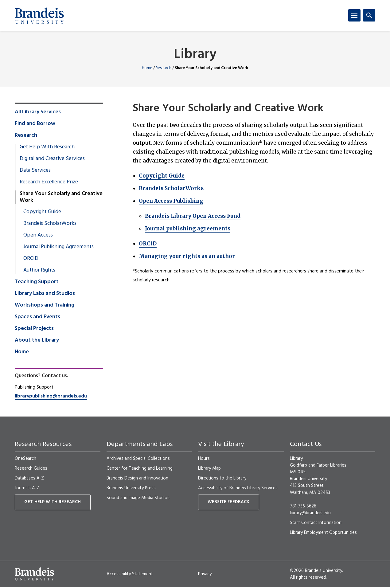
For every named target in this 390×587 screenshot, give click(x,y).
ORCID (148, 243)
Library (195, 54)
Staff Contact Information (315, 522)
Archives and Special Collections (138, 458)
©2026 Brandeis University (316, 570)
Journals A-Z (27, 488)
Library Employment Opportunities (323, 532)
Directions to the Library (222, 478)
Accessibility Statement (130, 574)
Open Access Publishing (171, 201)
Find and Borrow (35, 123)
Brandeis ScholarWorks (171, 188)
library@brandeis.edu (310, 513)
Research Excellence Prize (49, 182)
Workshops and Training (44, 305)
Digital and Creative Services (52, 158)
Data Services (35, 170)
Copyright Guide (162, 175)
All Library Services (38, 112)
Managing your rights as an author (187, 256)
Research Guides (31, 468)
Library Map (209, 468)
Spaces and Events (37, 317)
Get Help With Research (47, 147)
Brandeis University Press (131, 488)
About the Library (37, 340)
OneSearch (25, 458)
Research (163, 68)
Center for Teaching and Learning (140, 468)
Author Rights (39, 270)
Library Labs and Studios (45, 293)
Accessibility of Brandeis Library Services (238, 488)
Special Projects (34, 328)
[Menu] (354, 15)
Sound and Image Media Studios (138, 498)
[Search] (369, 15)
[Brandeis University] (39, 15)
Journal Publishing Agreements (58, 247)
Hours (204, 458)
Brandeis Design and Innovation (137, 478)
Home (147, 68)
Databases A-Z (29, 478)
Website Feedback (229, 502)
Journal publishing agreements (187, 228)
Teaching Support (37, 282)
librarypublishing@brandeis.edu (51, 396)
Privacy (205, 574)
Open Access (38, 235)
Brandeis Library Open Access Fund (192, 216)
